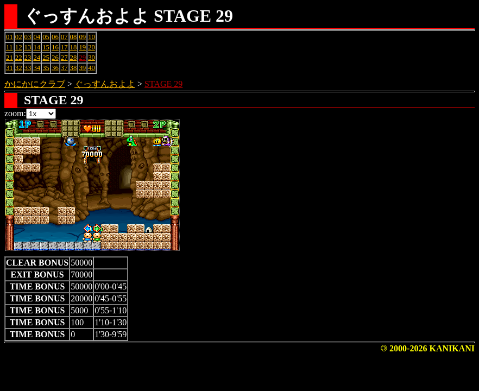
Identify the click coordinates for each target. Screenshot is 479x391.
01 (9, 37)
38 (73, 68)
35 (45, 68)
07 (64, 37)
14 (36, 47)
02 (18, 37)
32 (18, 68)
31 (9, 68)
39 (82, 68)
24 (36, 57)
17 (64, 47)
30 (91, 57)
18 (73, 47)
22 (18, 57)
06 (55, 37)
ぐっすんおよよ (104, 84)
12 (18, 47)
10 (91, 37)
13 (27, 47)
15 (45, 47)
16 (55, 47)
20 (91, 47)
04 (36, 37)
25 (45, 57)
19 (82, 47)
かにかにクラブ (34, 84)
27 (64, 57)
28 (73, 57)
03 (27, 37)
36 (55, 68)
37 (64, 68)
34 (36, 68)
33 (27, 68)
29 (82, 57)
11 (9, 47)
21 (9, 57)
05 (45, 37)
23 (27, 57)
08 (73, 37)
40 (91, 68)
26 (55, 57)
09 (82, 37)
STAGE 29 (163, 84)
